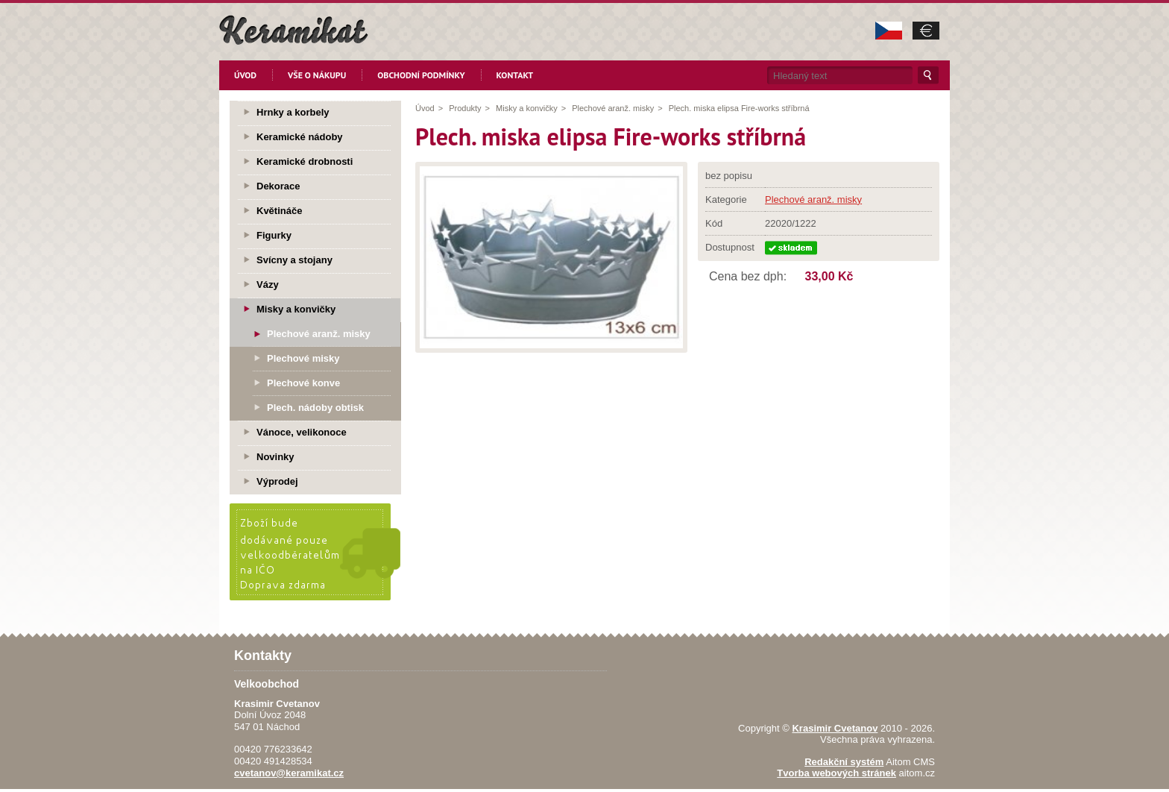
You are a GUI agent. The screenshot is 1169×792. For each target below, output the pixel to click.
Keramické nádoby (299, 136)
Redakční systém (843, 761)
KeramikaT (293, 30)
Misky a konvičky (527, 108)
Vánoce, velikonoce (301, 432)
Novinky (275, 456)
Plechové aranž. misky (613, 108)
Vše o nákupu (317, 75)
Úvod (245, 75)
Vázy (267, 284)
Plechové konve (303, 383)
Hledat (928, 75)
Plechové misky (303, 358)
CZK (888, 31)
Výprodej (277, 481)
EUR (926, 31)
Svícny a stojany (294, 259)
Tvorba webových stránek (836, 773)
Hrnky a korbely (293, 112)
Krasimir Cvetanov (834, 728)
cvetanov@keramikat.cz (289, 773)
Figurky (274, 235)
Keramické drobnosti (304, 161)
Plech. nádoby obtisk (315, 407)
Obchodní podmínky (420, 75)
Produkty (465, 108)
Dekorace (278, 186)
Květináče (279, 210)
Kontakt (515, 75)
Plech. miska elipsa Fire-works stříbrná (739, 108)
